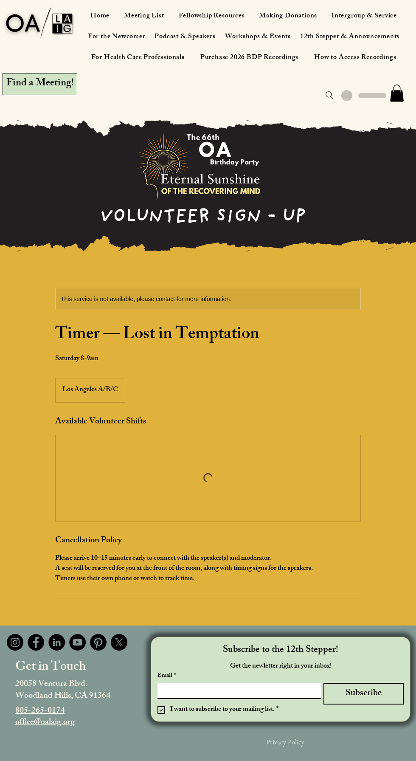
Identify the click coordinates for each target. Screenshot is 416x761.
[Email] (236, 690)
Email (166, 675)
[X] (119, 642)
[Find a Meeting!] (40, 84)
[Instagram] (15, 642)
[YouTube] (77, 642)
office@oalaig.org (45, 722)
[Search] (329, 95)
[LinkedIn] (56, 642)
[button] (397, 93)
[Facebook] (36, 642)
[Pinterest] (98, 642)
